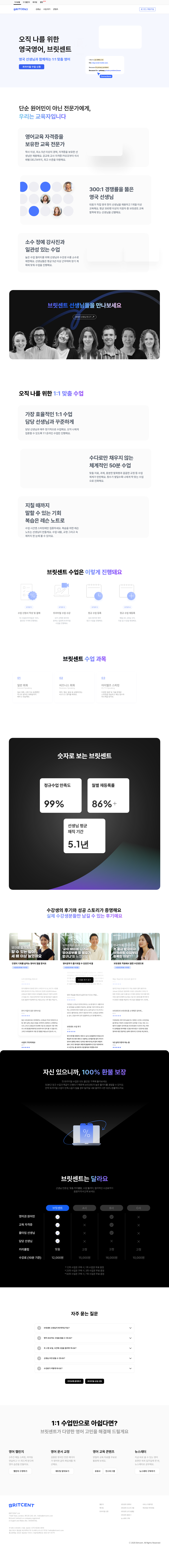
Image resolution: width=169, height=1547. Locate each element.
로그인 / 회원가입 (147, 9)
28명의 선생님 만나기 (83, 317)
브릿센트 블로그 (126, 1515)
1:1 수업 (17, 2)
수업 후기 (46, 9)
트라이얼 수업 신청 (31, 67)
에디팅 (35, 2)
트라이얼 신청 (103, 1511)
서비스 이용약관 (148, 1504)
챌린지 (101, 1504)
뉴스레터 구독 (125, 1518)
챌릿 (42, 2)
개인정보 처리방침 (148, 1508)
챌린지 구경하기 (20, 1471)
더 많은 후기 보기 (84, 980)
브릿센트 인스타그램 (127, 1508)
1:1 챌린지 (26, 2)
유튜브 (98, 1471)
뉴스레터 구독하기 (147, 1471)
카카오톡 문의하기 (74, 1381)
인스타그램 (110, 1471)
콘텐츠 (55, 9)
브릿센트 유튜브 (126, 1504)
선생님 (38, 9)
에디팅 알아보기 (62, 1471)
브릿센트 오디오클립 (127, 1511)
